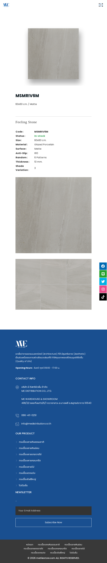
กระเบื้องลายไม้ (26, 467)
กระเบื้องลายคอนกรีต (30, 460)
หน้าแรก (29, 544)
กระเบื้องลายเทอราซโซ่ (30, 454)
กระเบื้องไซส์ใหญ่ (27, 479)
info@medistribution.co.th (36, 423)
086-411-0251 (29, 415)
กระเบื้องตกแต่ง (27, 473)
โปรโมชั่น (23, 485)
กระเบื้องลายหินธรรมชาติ (31, 442)
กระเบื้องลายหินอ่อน (29, 448)
